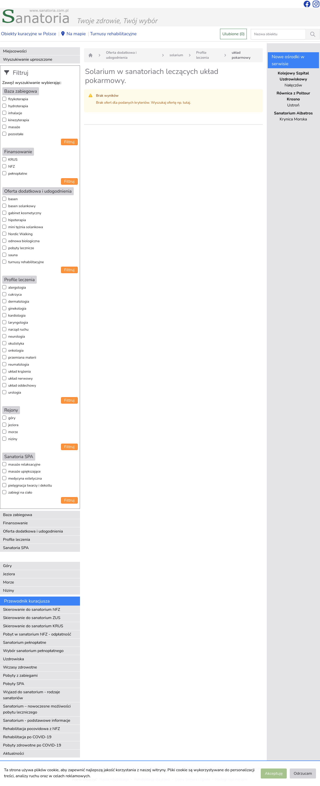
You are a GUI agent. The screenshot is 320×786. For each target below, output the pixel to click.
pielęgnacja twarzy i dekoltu (30, 485)
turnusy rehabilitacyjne (26, 262)
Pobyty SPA (13, 684)
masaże (14, 127)
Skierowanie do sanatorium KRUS (33, 626)
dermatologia (18, 301)
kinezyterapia (18, 120)
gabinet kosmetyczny (24, 213)
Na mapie (73, 34)
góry (12, 418)
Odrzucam (303, 773)
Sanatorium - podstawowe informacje (36, 720)
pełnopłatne (17, 173)
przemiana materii (22, 357)
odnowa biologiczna (24, 241)
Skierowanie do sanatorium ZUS (31, 618)
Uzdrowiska (13, 659)
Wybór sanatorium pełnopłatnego (33, 651)
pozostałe (16, 134)
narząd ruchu (18, 329)
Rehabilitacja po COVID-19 (27, 737)
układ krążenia (19, 371)
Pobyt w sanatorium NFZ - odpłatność (37, 634)
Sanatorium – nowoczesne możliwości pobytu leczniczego (37, 709)
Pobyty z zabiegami (20, 675)
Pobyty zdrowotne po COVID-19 (32, 745)
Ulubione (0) (233, 34)
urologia (14, 392)
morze (13, 432)
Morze (8, 582)
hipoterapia (17, 220)
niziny (12, 439)
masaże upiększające (24, 471)
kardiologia (17, 315)
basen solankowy (22, 206)
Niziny (8, 590)
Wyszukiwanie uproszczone (27, 59)
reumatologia (18, 364)
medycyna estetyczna (25, 478)
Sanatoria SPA (16, 548)
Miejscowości (14, 51)
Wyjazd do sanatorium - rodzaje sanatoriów (31, 695)
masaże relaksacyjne (24, 464)
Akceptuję (273, 773)
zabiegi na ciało (20, 492)
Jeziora (9, 574)
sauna (13, 255)
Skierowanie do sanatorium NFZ (31, 609)
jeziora (13, 425)
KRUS (13, 159)
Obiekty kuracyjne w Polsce (28, 34)
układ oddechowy (22, 385)
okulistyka (16, 343)
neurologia (16, 336)
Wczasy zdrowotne (20, 667)
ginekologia (17, 308)
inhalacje (15, 113)
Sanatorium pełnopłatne (24, 642)
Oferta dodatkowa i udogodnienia (33, 531)
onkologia (16, 350)
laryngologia (18, 322)
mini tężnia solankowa (25, 227)
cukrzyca (15, 294)
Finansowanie (15, 523)
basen (13, 199)
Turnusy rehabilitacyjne (113, 34)
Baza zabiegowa (17, 515)
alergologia (17, 287)
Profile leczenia (16, 539)
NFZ (11, 166)
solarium (176, 55)
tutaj (186, 102)
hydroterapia (18, 106)
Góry (7, 566)
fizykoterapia (18, 99)
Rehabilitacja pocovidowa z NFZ (31, 729)
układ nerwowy (20, 378)
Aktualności (13, 753)
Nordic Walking (20, 234)
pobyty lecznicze (21, 248)
